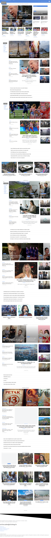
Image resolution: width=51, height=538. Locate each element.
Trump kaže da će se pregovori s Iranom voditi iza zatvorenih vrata (44, 63)
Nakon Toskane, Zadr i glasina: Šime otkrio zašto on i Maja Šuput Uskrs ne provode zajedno (9, 503)
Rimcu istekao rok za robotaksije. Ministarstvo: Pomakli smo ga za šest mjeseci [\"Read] (13, 74)
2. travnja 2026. (25, 506)
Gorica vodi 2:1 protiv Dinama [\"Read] (13, 141)
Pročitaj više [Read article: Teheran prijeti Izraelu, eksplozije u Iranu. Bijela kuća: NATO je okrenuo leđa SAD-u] (29, 83)
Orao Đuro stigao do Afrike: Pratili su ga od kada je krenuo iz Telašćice (12, 444)
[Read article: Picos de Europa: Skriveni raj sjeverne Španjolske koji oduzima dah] (5, 29)
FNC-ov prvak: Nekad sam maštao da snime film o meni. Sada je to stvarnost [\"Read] (13, 135)
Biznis (34, 20)
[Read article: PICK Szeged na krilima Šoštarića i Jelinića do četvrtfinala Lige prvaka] (44, 29)
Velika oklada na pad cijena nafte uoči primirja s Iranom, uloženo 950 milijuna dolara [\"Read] (13, 62)
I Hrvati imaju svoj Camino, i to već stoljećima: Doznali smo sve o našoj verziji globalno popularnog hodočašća (44, 431)
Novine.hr (4, 35)
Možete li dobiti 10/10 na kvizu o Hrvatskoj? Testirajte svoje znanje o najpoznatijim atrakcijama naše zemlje (44, 422)
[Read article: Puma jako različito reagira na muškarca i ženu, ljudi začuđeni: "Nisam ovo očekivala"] (25, 458)
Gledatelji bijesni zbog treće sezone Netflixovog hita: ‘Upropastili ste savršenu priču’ (14, 291)
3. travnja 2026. (9, 468)
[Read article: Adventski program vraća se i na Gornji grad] (25, 310)
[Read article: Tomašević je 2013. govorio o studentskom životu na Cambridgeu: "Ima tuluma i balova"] (25, 476)
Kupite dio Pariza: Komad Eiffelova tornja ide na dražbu (7, 24)
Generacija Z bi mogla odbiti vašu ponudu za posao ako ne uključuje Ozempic (29, 217)
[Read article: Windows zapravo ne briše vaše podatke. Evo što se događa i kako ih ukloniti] (25, 167)
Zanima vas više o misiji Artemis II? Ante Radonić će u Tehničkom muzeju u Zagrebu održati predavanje (41, 484)
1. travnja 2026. (36, 14)
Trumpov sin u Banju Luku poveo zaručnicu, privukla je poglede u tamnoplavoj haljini (43, 286)
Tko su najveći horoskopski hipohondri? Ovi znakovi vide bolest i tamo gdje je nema (44, 359)
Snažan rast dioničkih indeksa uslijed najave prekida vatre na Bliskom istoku (44, 22)
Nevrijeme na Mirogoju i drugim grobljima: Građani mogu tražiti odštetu (19, 93)
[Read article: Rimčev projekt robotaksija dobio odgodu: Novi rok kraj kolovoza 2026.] (36, 18)
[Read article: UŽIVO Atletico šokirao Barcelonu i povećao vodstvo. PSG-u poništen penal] (29, 127)
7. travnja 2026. (42, 176)
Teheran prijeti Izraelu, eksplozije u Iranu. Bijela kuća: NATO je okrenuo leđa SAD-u (29, 76)
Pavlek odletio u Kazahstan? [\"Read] (12, 68)
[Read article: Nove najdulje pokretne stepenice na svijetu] (41, 495)
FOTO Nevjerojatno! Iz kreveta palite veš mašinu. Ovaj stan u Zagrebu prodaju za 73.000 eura (44, 368)
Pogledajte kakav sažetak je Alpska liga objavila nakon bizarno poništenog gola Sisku (45, 132)
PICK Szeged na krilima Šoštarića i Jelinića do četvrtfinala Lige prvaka (44, 32)
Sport (29, 133)
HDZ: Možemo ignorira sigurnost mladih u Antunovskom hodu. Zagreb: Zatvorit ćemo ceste (21, 97)
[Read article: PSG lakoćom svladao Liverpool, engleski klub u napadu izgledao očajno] (29, 29)
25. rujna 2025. (42, 320)
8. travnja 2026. (4, 36)
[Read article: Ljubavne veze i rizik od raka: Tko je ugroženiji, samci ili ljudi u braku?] (21, 29)
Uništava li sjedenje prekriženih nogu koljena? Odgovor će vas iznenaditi (45, 212)
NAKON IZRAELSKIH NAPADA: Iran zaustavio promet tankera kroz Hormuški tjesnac (21, 95)
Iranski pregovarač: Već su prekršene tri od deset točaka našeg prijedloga (17, 24)
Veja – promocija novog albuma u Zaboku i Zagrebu (10, 382)
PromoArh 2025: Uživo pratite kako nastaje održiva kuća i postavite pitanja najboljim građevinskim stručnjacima (17, 446)
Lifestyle (11, 193)
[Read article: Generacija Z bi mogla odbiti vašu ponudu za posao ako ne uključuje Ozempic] (29, 207)
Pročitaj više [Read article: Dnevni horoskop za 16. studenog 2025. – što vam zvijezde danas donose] (26, 370)
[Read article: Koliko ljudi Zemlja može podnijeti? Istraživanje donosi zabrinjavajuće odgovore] (9, 167)
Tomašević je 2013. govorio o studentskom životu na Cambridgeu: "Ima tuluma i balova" (25, 484)
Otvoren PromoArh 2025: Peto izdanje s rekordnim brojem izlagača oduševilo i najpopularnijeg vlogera (42, 318)
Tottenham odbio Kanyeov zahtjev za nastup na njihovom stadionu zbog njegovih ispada (14, 295)
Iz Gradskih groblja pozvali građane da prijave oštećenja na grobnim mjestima (19, 91)
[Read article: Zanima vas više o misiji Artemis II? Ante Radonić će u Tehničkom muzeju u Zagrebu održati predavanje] (41, 476)
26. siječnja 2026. (28, 428)
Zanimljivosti (29, 401)
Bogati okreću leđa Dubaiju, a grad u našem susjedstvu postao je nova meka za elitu (45, 204)
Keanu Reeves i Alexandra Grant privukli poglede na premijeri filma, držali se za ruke (43, 267)
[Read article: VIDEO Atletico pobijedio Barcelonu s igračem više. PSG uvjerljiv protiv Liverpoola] (36, 29)
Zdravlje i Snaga (43, 193)
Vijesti (7, 21)
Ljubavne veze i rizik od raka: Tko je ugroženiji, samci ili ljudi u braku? (21, 32)
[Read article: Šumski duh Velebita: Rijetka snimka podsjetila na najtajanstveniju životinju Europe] (26, 416)
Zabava (4, 337)
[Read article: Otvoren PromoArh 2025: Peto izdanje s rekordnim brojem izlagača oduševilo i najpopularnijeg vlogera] (41, 310)
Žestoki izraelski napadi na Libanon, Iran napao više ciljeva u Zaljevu (27, 24)
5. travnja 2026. (9, 505)
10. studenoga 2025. (41, 351)
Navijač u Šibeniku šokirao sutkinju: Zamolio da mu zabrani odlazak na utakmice (20, 148)
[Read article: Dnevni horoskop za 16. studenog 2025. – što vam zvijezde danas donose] (26, 352)
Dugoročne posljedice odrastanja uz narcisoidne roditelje (12, 32)
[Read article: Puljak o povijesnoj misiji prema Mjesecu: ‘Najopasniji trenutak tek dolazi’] (41, 167)
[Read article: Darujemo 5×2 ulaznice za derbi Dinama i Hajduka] (9, 310)
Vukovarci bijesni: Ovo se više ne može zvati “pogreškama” (18, 157)
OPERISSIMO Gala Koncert (7, 376)
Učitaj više (25, 510)
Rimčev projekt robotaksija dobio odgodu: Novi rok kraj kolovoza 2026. (36, 22)
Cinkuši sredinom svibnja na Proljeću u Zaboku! (9, 384)
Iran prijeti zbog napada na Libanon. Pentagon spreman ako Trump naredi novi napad (44, 71)
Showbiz (4, 253)
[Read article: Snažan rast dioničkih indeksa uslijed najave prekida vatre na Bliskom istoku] (44, 18)
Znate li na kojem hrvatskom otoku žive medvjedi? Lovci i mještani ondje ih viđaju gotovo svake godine (44, 413)
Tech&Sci (9, 172)
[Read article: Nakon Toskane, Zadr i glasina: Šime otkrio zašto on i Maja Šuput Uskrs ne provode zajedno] (9, 495)
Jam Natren (5, 380)
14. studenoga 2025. (25, 318)
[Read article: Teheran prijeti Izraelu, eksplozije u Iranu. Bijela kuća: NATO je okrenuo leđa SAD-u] (29, 67)
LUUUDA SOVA (6, 378)
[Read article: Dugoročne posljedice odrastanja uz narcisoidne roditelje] (13, 29)
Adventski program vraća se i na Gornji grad (25, 317)
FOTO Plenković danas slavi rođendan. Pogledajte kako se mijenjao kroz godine (19, 229)
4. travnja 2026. (25, 467)
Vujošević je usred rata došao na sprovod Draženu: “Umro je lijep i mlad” (19, 150)
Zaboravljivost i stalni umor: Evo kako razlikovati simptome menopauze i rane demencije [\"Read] (13, 210)
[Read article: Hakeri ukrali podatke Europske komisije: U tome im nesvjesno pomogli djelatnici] (9, 476)
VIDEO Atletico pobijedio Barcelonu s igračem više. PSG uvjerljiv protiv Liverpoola (36, 33)
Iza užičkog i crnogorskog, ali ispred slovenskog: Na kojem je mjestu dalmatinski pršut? (14, 440)
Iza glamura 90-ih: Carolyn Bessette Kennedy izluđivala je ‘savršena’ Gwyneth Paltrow (14, 293)
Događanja (9, 315)
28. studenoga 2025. (9, 319)
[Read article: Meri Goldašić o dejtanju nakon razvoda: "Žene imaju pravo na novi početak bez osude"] (26, 270)
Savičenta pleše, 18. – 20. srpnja (7, 448)
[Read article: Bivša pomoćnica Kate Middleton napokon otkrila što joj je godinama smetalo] (41, 458)
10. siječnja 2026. (41, 424)
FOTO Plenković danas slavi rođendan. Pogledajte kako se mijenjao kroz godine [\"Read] (12, 222)
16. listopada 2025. (41, 370)
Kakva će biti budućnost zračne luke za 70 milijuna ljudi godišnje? (45, 220)
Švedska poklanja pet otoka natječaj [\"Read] (13, 216)
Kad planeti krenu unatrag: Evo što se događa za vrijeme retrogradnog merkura (13, 442)
